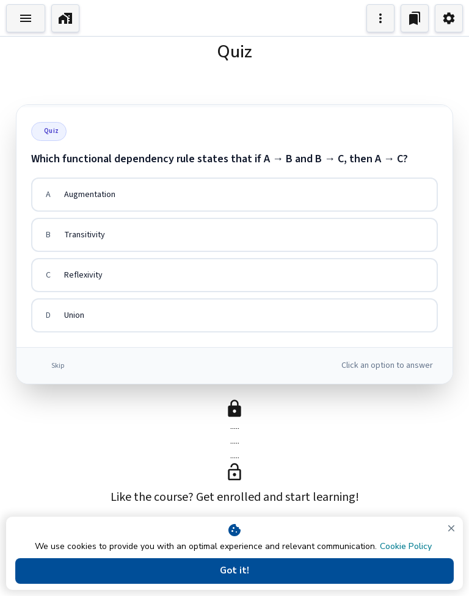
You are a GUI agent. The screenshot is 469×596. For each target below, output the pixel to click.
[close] (451, 528)
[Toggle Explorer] (25, 18)
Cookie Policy (406, 546)
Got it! (234, 571)
